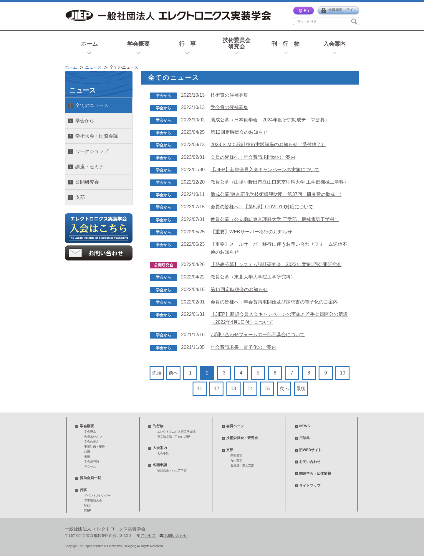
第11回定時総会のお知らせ (239, 289)
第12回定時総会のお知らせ (239, 132)
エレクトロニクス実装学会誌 (176, 431)
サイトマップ (309, 486)
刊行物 (158, 426)
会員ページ (235, 426)
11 (199, 388)
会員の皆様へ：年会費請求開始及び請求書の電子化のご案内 (274, 301)
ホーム (89, 44)
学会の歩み (91, 441)
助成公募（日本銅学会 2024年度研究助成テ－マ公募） (270, 119)
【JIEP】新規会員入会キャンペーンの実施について (265, 169)
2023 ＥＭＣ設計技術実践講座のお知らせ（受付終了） (268, 144)
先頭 (156, 372)
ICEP (87, 510)
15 (267, 388)
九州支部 (236, 460)
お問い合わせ (309, 462)
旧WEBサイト (310, 450)
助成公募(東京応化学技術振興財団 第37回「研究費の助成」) (276, 194)
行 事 (187, 44)
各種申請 (160, 465)
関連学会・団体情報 (315, 473)
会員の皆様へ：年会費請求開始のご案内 (253, 157)
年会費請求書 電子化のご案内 (243, 347)
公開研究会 (87, 181)
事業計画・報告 (94, 446)
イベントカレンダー (97, 495)
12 (216, 388)
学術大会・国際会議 (96, 135)
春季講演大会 (93, 500)
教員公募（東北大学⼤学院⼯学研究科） (253, 276)
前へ (173, 372)
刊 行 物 (285, 44)
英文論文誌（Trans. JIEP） (175, 436)
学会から (84, 120)
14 (250, 388)
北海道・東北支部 (242, 465)
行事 (83, 490)
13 (233, 388)
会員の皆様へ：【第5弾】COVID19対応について (262, 206)
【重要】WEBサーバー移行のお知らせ (251, 231)
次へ (284, 388)
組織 (87, 451)
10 (342, 372)
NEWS (304, 426)
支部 (80, 197)
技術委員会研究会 (237, 43)
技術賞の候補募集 (229, 95)
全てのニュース (91, 105)
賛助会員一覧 (90, 478)
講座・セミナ (89, 166)
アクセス (90, 466)
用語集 (304, 438)
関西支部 (236, 455)
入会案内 (334, 44)
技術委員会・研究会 (242, 438)
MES (87, 505)
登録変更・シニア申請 (172, 470)
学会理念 (90, 431)
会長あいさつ (93, 436)
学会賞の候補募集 (229, 107)
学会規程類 (91, 461)
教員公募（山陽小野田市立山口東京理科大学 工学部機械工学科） (279, 181)
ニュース (93, 67)
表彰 (87, 456)
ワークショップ (91, 151)
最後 (301, 388)
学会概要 (138, 44)
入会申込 (163, 453)
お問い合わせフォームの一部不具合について (258, 334)
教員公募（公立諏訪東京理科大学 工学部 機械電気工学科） (275, 219)
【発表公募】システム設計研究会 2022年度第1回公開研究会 (276, 264)
